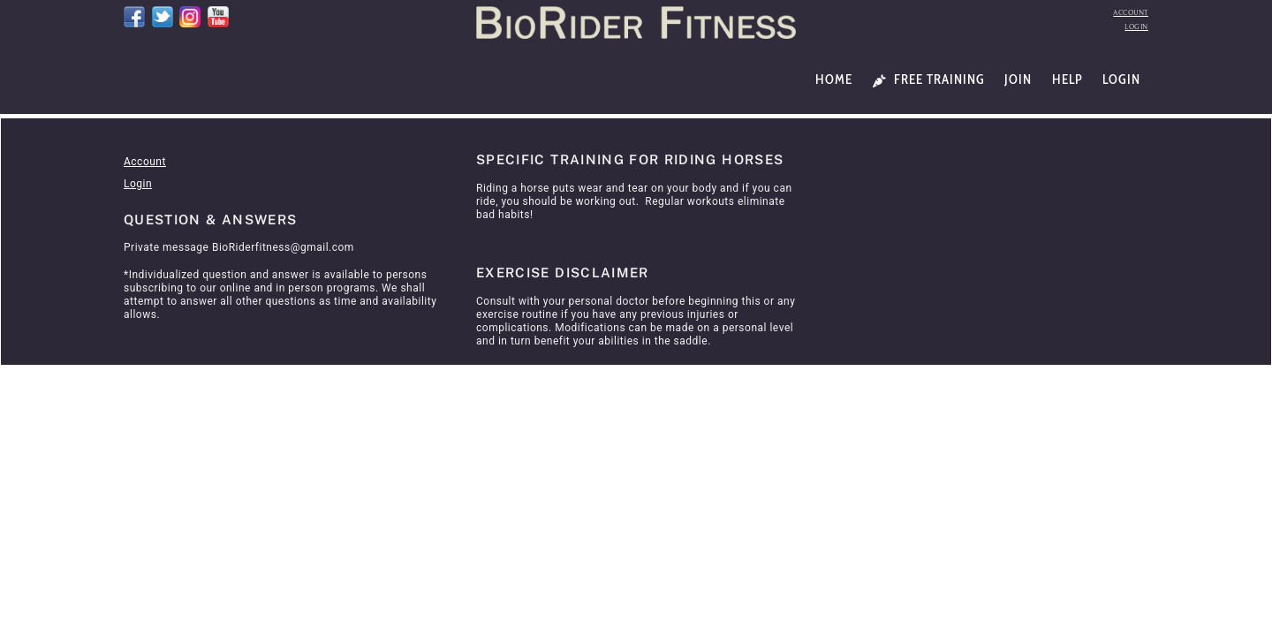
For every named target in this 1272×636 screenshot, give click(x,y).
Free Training (929, 79)
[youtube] (218, 15)
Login (1136, 27)
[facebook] (134, 15)
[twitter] (162, 15)
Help (1067, 79)
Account (1130, 13)
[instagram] (190, 15)
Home (833, 79)
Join (1018, 79)
